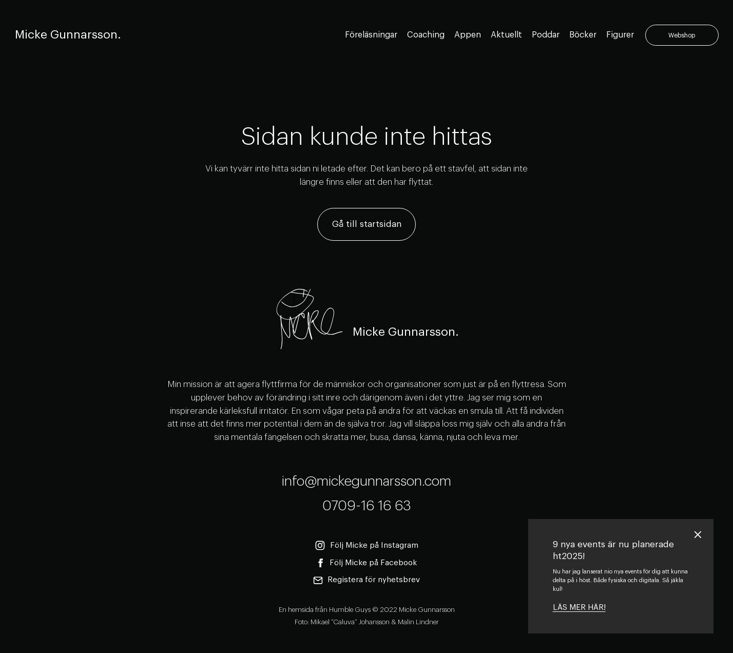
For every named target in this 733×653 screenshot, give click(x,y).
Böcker (582, 35)
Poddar (546, 35)
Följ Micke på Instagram (366, 545)
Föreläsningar (371, 35)
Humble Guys (350, 609)
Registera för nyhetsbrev (366, 580)
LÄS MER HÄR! (579, 607)
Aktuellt (506, 35)
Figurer (620, 35)
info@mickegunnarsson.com (366, 481)
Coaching (426, 35)
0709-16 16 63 (366, 506)
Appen (467, 35)
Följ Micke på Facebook (366, 563)
